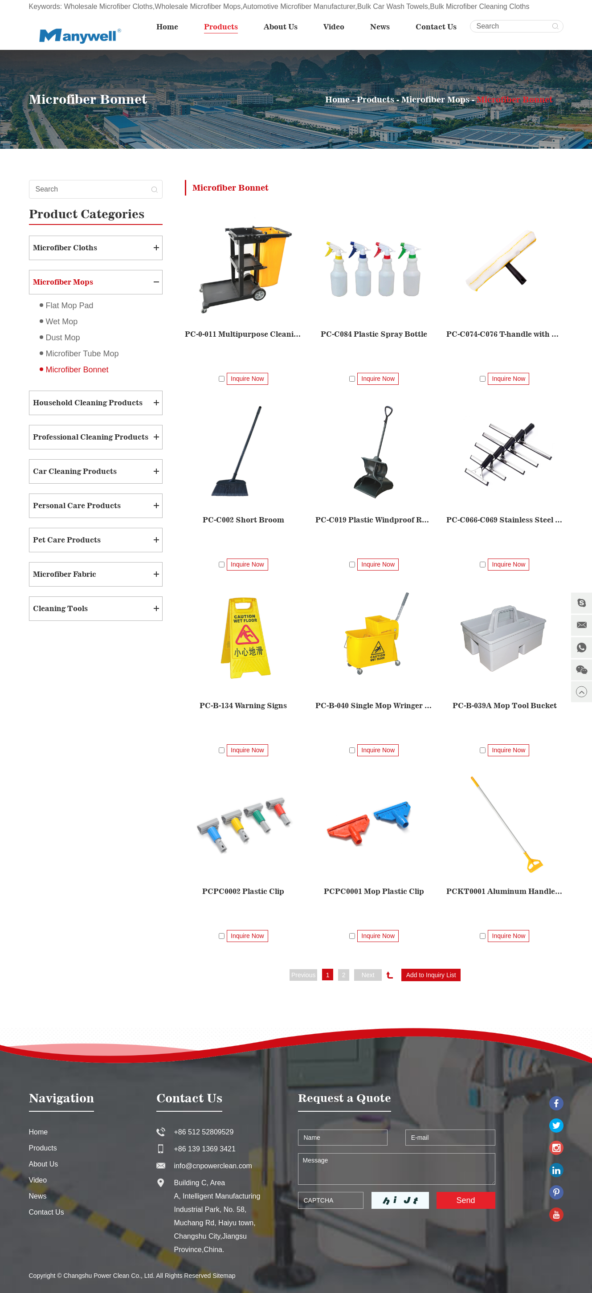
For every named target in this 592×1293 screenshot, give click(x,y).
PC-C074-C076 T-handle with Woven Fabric (504, 334)
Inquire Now (247, 378)
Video (333, 26)
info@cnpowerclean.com (213, 1166)
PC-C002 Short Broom (243, 519)
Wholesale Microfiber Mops (198, 6)
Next (368, 975)
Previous (303, 975)
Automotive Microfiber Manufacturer (299, 6)
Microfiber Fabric (64, 574)
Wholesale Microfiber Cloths (108, 6)
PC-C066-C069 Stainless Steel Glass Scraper (504, 519)
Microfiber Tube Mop (82, 353)
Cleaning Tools (60, 608)
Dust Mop (63, 337)
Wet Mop (62, 321)
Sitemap (223, 1275)
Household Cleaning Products (88, 402)
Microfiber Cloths (65, 247)
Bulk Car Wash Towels (392, 6)
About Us (281, 26)
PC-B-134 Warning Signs (243, 705)
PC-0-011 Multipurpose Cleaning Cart (243, 334)
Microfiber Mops (435, 99)
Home (167, 26)
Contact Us (436, 26)
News (380, 26)
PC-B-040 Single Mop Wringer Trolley (374, 705)
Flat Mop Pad (70, 305)
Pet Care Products (67, 539)
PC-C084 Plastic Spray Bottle (374, 334)
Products (221, 26)
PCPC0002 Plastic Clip (243, 891)
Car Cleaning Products (75, 471)
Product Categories (86, 214)
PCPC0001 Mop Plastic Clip (374, 891)
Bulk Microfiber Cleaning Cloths (479, 6)
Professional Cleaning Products (90, 436)
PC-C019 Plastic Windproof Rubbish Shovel (374, 519)
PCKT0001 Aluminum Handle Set (504, 891)
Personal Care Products (77, 505)
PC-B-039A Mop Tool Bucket (505, 705)
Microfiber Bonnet (515, 99)
